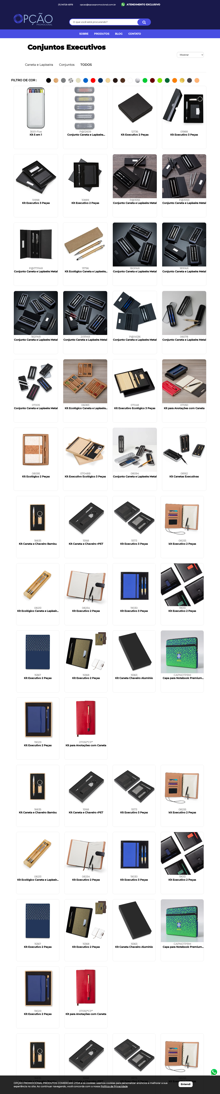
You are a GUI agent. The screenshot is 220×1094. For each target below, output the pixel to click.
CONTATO (134, 33)
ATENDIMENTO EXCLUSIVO (143, 4)
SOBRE (83, 33)
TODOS (86, 65)
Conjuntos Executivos (66, 47)
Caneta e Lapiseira (39, 65)
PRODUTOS (101, 33)
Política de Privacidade (114, 1086)
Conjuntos (67, 65)
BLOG (119, 33)
